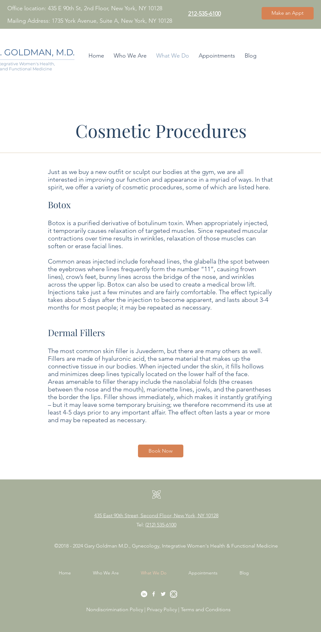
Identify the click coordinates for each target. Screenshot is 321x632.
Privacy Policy (162, 609)
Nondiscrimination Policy (114, 609)
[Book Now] (160, 451)
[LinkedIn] (144, 594)
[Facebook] (153, 594)
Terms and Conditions (206, 609)
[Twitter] (163, 594)
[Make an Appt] (288, 13)
